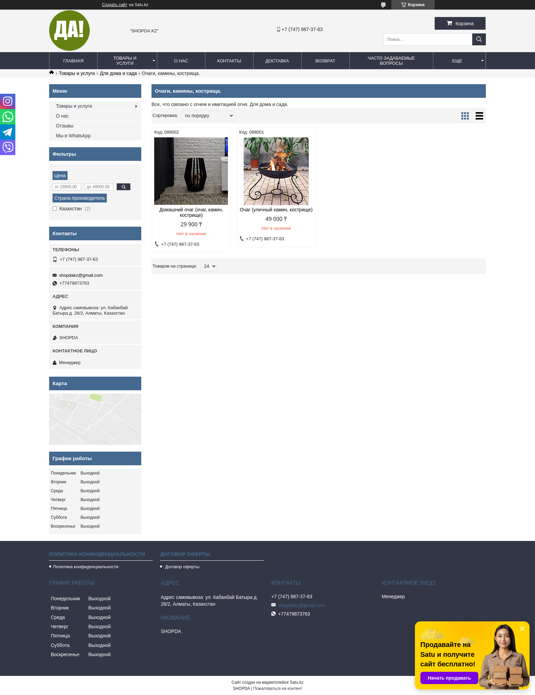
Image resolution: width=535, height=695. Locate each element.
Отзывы (64, 126)
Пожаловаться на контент (277, 688)
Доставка (277, 60)
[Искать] (479, 39)
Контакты (229, 60)
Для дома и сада (118, 73)
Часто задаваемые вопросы (391, 61)
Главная (73, 60)
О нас (181, 60)
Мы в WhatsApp (73, 135)
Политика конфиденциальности (85, 566)
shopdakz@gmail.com (81, 275)
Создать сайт (114, 4)
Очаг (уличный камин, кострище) (276, 209)
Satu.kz (296, 682)
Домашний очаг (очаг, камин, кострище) (191, 212)
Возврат (325, 60)
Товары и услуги (125, 61)
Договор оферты (181, 566)
